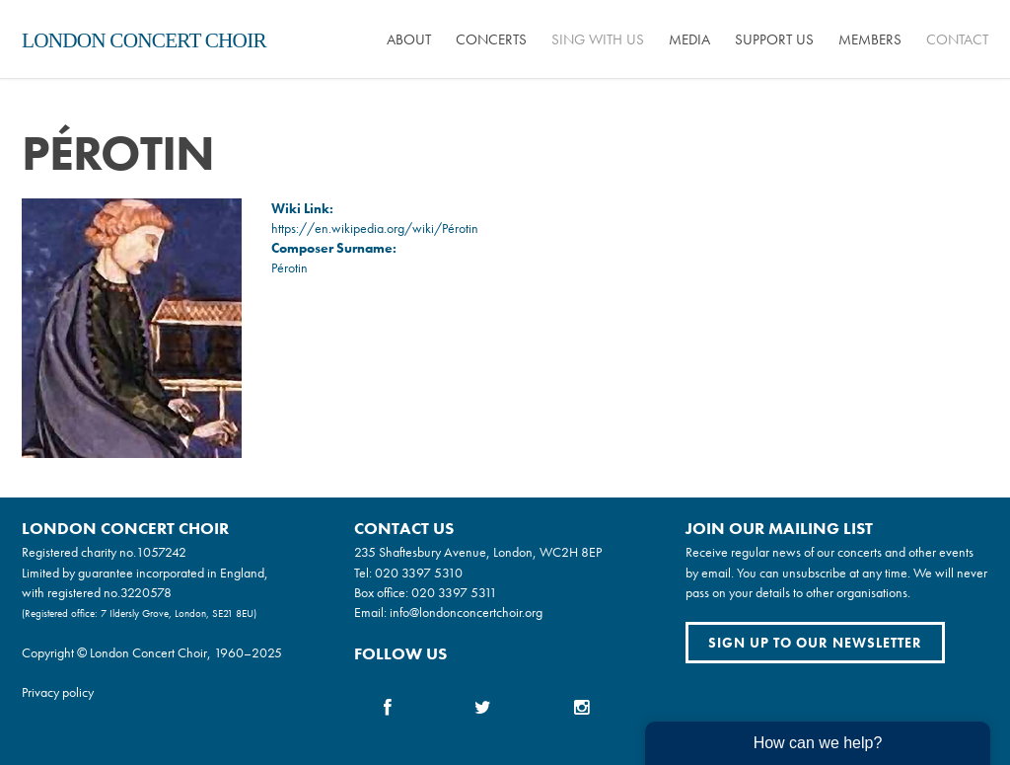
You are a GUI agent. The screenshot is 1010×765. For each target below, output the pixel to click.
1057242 (161, 552)
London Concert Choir (144, 40)
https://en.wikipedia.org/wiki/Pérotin (374, 228)
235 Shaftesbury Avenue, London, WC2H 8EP (478, 552)
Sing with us (597, 39)
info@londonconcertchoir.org (466, 612)
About (409, 39)
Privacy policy (58, 692)
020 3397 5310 (419, 572)
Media (689, 39)
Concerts (491, 39)
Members (870, 39)
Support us (774, 39)
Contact (957, 39)
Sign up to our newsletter (815, 642)
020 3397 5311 (454, 592)
